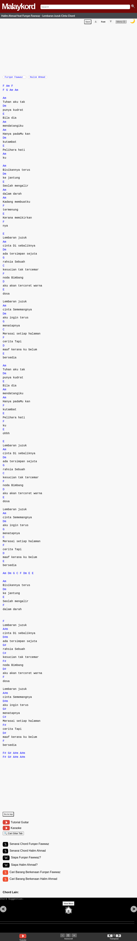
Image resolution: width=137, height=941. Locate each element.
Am (8, 88)
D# (4, 671)
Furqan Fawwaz (14, 78)
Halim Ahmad (37, 78)
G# (4, 647)
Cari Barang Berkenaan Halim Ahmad (33, 883)
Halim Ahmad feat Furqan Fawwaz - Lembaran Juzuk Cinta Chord (38, 15)
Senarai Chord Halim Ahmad (27, 854)
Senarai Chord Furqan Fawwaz (29, 847)
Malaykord (18, 6)
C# (4, 655)
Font (103, 22)
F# (4, 663)
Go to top (8, 816)
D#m (5, 639)
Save (87, 22)
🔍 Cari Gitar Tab (13, 835)
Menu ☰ (120, 22)
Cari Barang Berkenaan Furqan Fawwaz (34, 876)
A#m (5, 631)
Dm (4, 108)
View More (68, 910)
